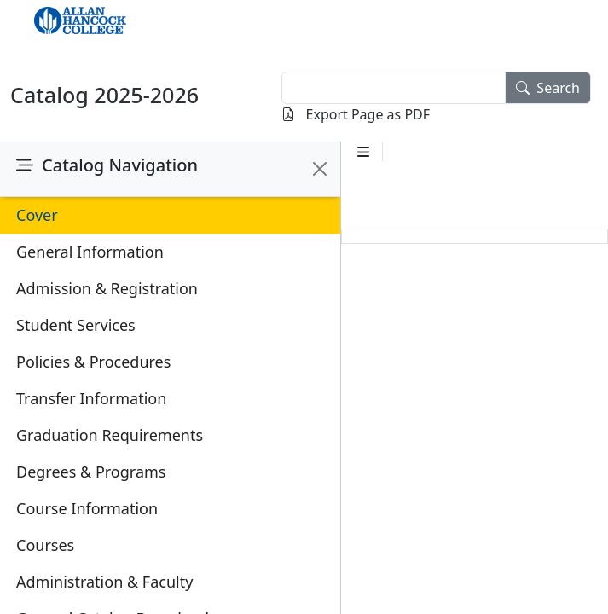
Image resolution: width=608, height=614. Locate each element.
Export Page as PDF (355, 114)
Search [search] (548, 87)
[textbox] (393, 88)
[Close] (319, 168)
